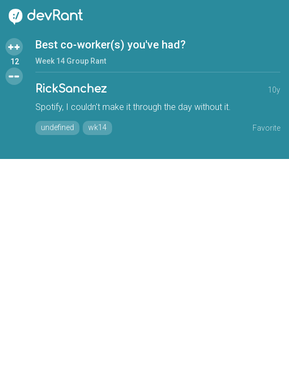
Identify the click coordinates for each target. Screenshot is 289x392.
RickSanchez (71, 89)
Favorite (266, 128)
